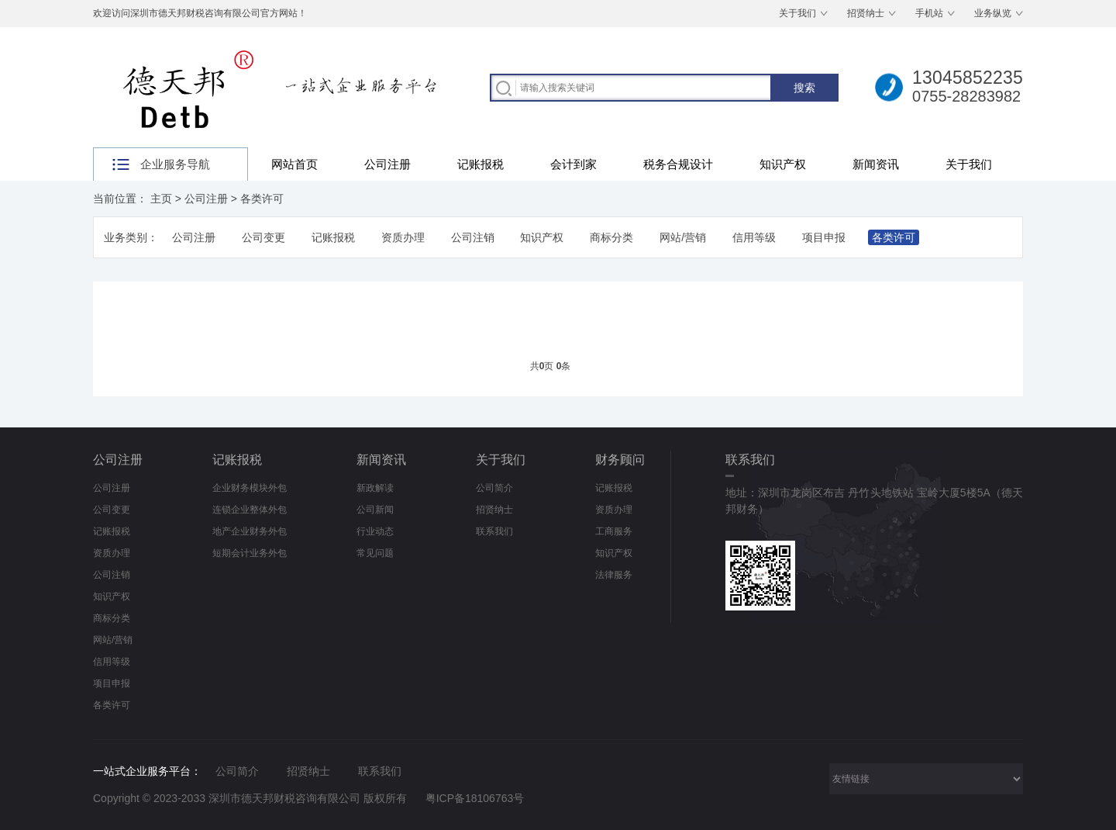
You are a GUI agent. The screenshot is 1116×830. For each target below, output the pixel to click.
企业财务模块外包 (249, 487)
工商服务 (613, 531)
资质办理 (403, 237)
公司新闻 (375, 509)
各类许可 (262, 198)
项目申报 (824, 237)
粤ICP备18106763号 (475, 798)
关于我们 (797, 13)
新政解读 (375, 487)
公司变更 (263, 237)
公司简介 (494, 487)
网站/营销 (683, 237)
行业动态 (375, 531)
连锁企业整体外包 (249, 509)
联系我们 (494, 531)
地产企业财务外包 (249, 531)
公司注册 (387, 164)
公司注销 (472, 237)
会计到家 (573, 164)
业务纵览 (992, 13)
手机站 (929, 13)
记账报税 (480, 164)
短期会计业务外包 (249, 553)
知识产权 (783, 164)
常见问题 (375, 553)
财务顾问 (620, 459)
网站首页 (294, 164)
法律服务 (613, 574)
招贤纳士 (865, 13)
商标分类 (611, 237)
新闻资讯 (875, 164)
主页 (161, 198)
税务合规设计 (678, 164)
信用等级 (754, 237)
